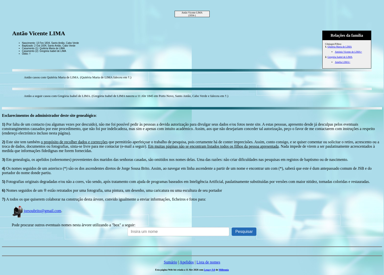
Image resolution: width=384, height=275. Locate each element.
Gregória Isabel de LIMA (339, 57)
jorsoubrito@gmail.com (36, 211)
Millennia (224, 269)
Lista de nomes (208, 262)
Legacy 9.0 (209, 269)
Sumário (170, 262)
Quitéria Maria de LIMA (339, 46)
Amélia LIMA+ (342, 62)
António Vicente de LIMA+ (348, 51)
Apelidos (187, 262)
